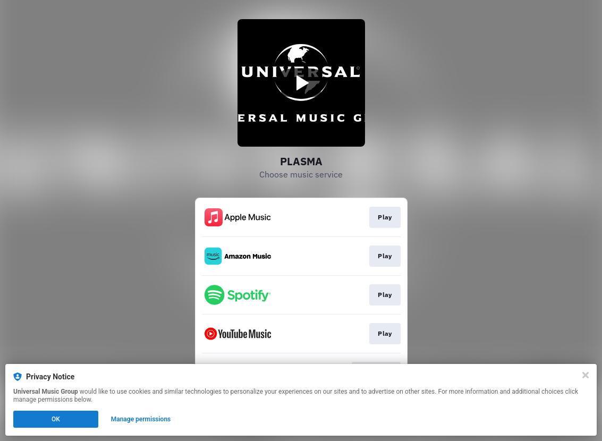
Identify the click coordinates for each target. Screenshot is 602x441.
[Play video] (301, 83)
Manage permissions (141, 419)
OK (56, 419)
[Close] (585, 375)
